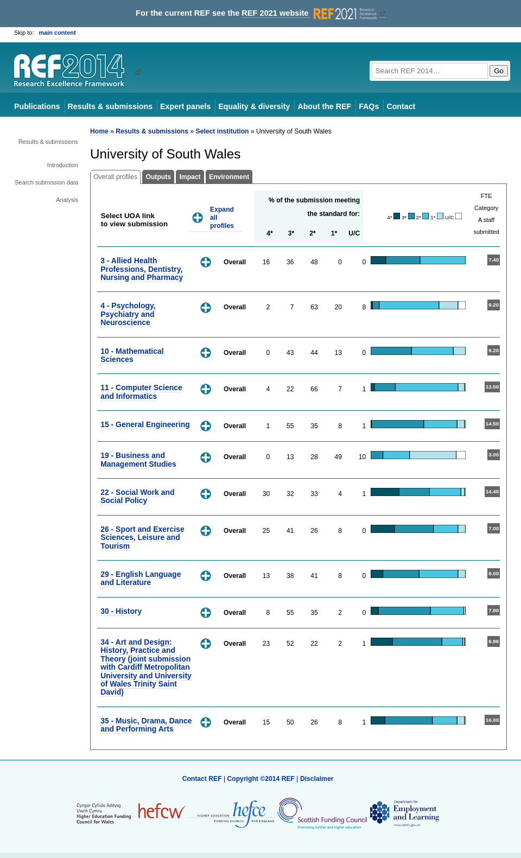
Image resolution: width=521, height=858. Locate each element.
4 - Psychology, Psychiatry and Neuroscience (127, 314)
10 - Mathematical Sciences (131, 355)
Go (499, 71)
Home (99, 131)
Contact (400, 106)
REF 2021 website (310, 13)
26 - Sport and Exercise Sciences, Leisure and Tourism (142, 537)
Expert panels (185, 106)
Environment (229, 177)
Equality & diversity (254, 106)
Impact (189, 177)
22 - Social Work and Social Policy (137, 496)
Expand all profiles (222, 217)
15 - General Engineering (145, 424)
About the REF (324, 106)
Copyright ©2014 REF (261, 779)
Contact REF (202, 779)
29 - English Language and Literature (140, 578)
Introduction (62, 165)
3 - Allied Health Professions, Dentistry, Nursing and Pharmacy (141, 269)
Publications (37, 106)
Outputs (158, 177)
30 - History (121, 611)
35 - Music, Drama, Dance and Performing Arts (146, 724)
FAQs (369, 106)
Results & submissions (110, 106)
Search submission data (46, 182)
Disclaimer (317, 779)
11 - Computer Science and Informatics (141, 391)
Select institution (222, 131)
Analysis (67, 199)
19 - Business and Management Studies (138, 459)
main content (57, 32)
